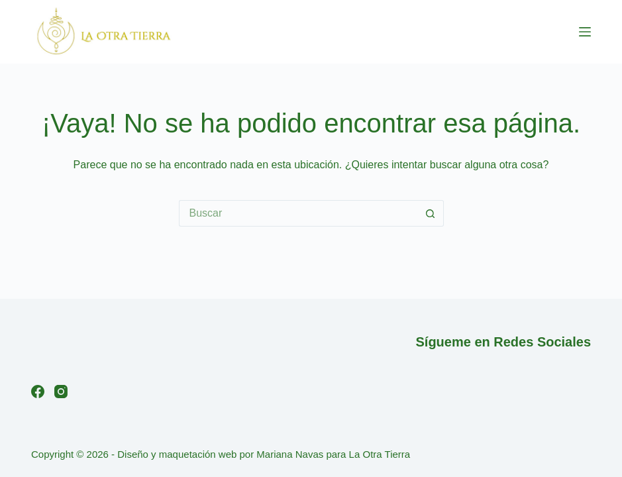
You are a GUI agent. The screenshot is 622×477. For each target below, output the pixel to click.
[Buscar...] (298, 213)
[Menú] (585, 32)
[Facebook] (37, 391)
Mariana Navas (289, 454)
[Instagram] (61, 391)
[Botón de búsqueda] (430, 213)
